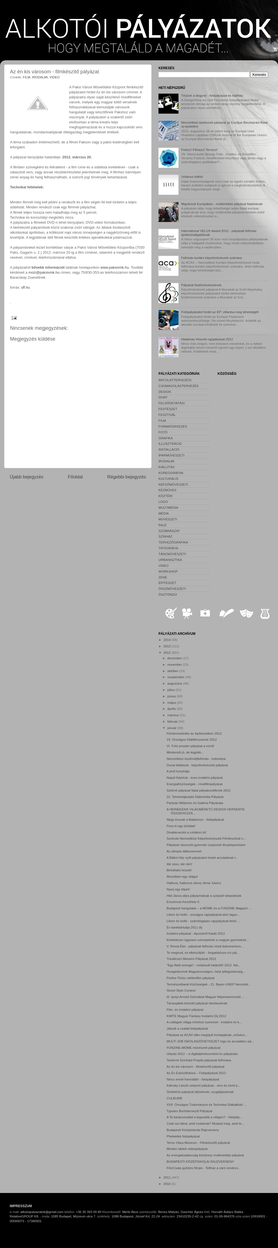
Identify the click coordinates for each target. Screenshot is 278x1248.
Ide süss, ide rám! (179, 864)
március (173, 715)
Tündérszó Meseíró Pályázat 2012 (191, 958)
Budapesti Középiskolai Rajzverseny (193, 1130)
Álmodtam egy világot (182, 876)
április (172, 708)
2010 (167, 1183)
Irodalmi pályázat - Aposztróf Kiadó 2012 (196, 933)
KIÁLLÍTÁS (166, 467)
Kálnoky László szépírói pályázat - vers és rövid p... (203, 1085)
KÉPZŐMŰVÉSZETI (173, 484)
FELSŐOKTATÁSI (171, 403)
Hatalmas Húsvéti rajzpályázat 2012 (207, 339)
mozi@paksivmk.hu (43, 272)
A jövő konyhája (178, 771)
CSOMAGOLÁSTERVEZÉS (178, 386)
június (172, 696)
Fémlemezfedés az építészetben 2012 (194, 733)
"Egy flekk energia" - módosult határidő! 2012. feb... (203, 965)
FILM (26, 77)
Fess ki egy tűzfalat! (181, 826)
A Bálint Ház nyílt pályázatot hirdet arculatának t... (202, 857)
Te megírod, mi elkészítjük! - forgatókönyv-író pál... (203, 952)
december (175, 658)
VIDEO (54, 77)
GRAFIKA (165, 438)
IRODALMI (40, 77)
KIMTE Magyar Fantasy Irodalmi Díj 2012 (196, 1016)
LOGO (163, 501)
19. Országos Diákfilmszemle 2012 (192, 739)
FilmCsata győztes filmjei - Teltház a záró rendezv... (203, 1168)
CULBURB (174, 1098)
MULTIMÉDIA (168, 507)
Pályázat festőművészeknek (201, 285)
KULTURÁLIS (168, 478)
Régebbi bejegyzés (126, 476)
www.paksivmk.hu (114, 267)
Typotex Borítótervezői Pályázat (189, 1111)
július (171, 690)
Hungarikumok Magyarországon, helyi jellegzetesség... (206, 971)
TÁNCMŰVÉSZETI (172, 554)
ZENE (162, 577)
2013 (167, 646)
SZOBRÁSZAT (169, 531)
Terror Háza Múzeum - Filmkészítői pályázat (198, 1142)
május (172, 702)
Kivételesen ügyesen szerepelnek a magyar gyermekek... (208, 940)
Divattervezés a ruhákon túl (186, 832)
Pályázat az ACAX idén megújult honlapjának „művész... (207, 1035)
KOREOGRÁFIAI (170, 473)
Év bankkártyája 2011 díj (184, 927)
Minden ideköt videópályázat (187, 1148)
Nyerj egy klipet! (178, 889)
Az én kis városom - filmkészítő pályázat (195, 1066)
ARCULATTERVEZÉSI (174, 380)
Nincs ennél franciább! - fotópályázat (193, 1079)
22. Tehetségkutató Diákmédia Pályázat (195, 796)
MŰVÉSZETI (167, 519)
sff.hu (25, 287)
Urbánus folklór (192, 176)
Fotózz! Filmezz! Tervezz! (199, 149)
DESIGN (164, 391)
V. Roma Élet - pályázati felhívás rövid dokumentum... (205, 946)
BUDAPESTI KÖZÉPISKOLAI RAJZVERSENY (200, 1161)
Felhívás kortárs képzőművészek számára (211, 257)
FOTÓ (162, 432)
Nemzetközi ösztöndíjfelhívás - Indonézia (196, 758)
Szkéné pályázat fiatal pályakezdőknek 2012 (198, 790)
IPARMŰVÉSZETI (171, 455)
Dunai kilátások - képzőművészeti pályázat (197, 765)
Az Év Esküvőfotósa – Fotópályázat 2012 (196, 1073)
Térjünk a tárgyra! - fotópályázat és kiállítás (212, 95)
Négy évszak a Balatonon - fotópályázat (195, 819)
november (175, 664)
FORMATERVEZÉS (172, 426)
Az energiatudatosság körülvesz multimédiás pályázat (205, 1155)
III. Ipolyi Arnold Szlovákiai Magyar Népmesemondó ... (205, 997)
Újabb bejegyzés (26, 476)
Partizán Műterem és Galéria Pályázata (195, 803)
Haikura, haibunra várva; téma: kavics (194, 883)
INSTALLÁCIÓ (168, 449)
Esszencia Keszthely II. (183, 901)
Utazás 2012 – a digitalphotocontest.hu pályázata (202, 1053)
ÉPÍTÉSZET (167, 583)
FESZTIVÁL (167, 414)
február (172, 721)
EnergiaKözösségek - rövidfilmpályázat (194, 784)
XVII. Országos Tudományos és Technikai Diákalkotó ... (206, 1104)
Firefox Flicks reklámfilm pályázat (190, 978)
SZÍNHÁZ (165, 536)
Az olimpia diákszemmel (184, 851)
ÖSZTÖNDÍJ (167, 594)
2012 (167, 652)
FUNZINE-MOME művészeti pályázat (193, 1047)
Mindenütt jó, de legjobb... (185, 752)
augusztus (175, 683)
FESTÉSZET (167, 409)
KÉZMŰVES (167, 490)
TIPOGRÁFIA (168, 548)
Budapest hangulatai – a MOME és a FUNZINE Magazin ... (209, 908)
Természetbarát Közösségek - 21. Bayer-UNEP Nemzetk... (209, 984)
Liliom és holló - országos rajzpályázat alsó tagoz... (203, 914)
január (172, 728)
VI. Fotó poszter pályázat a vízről (190, 746)
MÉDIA (163, 513)
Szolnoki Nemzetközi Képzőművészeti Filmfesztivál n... (206, 838)
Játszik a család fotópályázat (187, 1028)
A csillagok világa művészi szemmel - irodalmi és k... (204, 1022)
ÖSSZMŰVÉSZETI (172, 588)
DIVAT (163, 397)
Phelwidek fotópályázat (183, 1136)
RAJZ (162, 525)
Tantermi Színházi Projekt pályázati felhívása (199, 1060)
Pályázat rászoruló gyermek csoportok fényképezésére (206, 845)
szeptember (176, 677)
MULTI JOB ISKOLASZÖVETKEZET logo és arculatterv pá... (210, 1041)
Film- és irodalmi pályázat (185, 1009)
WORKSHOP (168, 571)
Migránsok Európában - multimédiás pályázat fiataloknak (222, 204)
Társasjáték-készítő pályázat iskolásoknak (197, 1003)
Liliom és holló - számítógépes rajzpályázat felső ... (203, 921)
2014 (167, 640)
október (173, 671)
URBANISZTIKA (170, 559)
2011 (167, 1177)
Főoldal (75, 476)
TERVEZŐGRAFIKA (173, 542)
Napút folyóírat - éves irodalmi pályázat (195, 777)
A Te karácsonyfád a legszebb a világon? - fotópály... (204, 1117)
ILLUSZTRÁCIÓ (170, 443)
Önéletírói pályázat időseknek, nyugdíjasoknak (200, 1092)
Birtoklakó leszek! (179, 870)
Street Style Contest (181, 990)
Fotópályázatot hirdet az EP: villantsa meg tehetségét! (220, 312)
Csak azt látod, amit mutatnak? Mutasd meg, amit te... (205, 1123)
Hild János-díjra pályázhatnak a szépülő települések (204, 895)
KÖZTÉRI (165, 496)
